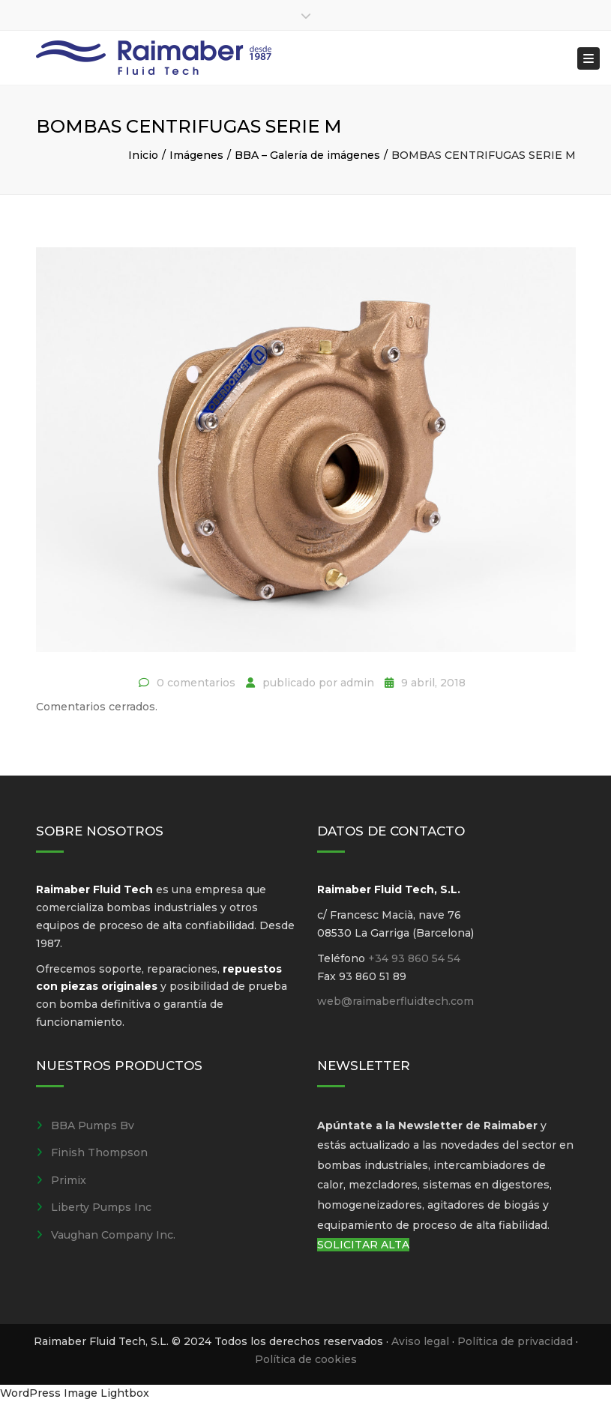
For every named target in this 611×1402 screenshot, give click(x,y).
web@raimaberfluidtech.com (395, 1001)
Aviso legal (420, 1341)
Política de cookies (306, 1359)
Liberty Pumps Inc (101, 1207)
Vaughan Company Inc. (113, 1235)
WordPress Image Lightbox (74, 1393)
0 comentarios (196, 682)
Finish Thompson (99, 1152)
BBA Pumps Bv (92, 1125)
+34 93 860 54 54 (414, 958)
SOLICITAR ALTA (363, 1244)
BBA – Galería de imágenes (307, 155)
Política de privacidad (515, 1341)
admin (357, 682)
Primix (68, 1180)
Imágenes (196, 155)
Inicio (143, 155)
